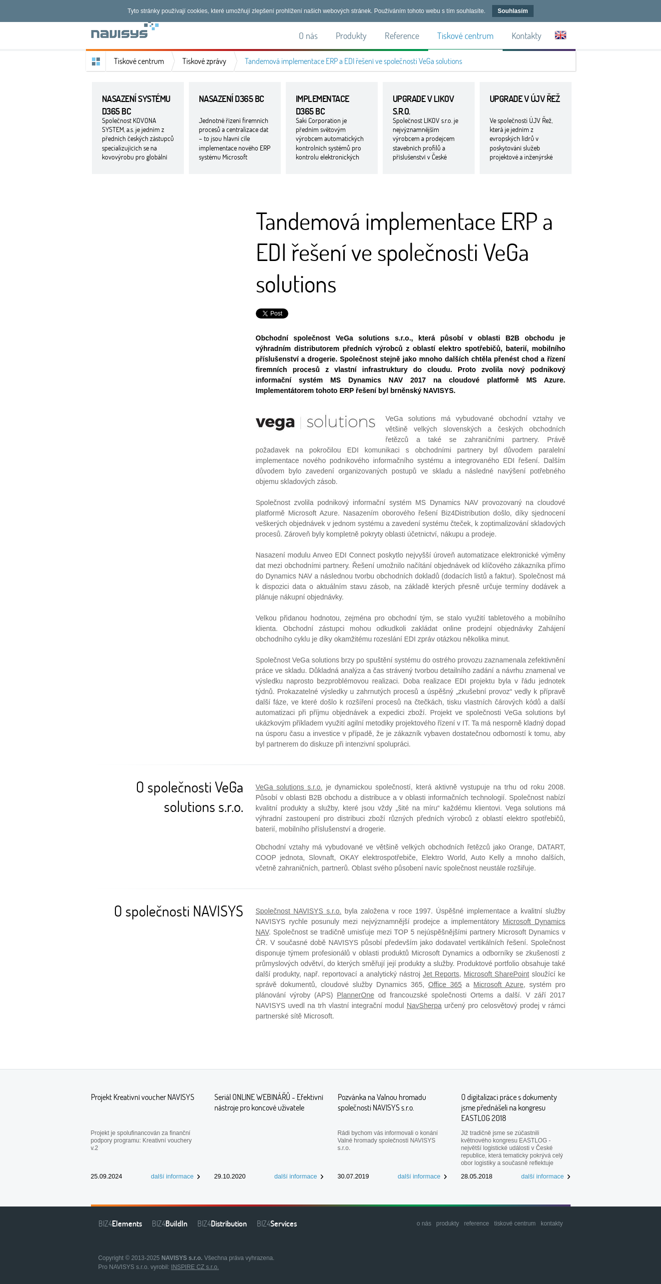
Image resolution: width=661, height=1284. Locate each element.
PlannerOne (355, 995)
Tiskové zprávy (204, 61)
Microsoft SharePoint (496, 974)
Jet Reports (441, 974)
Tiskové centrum (139, 61)
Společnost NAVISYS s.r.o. (299, 911)
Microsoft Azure (498, 984)
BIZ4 (120, 1223)
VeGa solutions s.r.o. (289, 787)
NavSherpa (424, 1006)
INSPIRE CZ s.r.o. (195, 1267)
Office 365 (445, 984)
